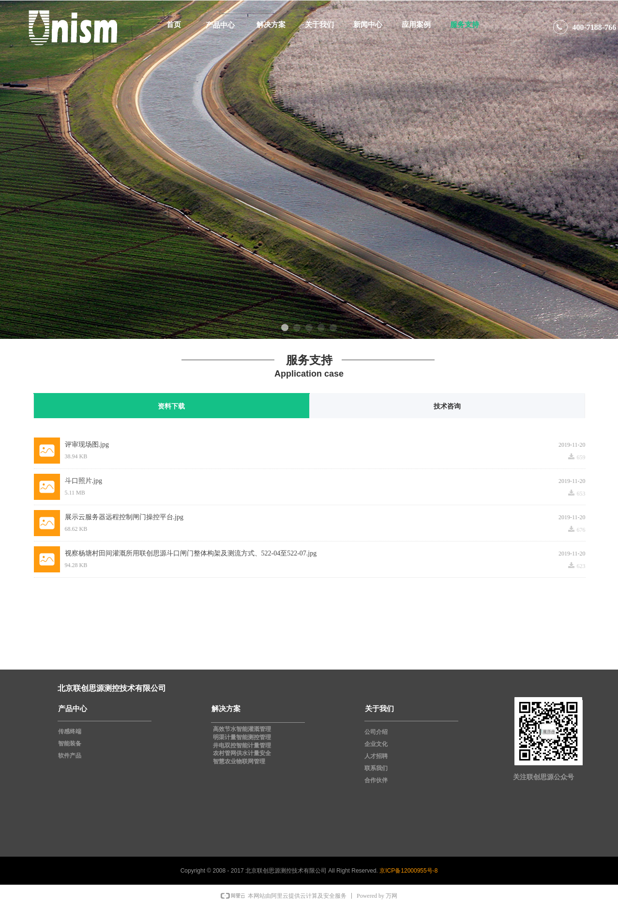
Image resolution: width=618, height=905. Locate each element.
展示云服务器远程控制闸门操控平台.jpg (124, 517)
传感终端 (69, 731)
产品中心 (220, 25)
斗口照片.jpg (83, 480)
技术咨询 (447, 406)
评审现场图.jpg (87, 444)
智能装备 (69, 743)
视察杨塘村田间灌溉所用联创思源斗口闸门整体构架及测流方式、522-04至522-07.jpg (191, 553)
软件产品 (69, 755)
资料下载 (171, 406)
